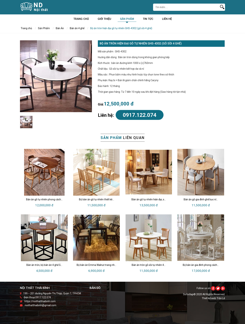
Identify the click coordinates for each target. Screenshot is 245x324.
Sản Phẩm (127, 19)
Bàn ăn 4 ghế (77, 28)
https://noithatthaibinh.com (40, 301)
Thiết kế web (209, 298)
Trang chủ (81, 19)
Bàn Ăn (60, 28)
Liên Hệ (167, 19)
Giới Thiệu (104, 19)
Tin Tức (148, 19)
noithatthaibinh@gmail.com (40, 305)
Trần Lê (221, 298)
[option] (56, 76)
